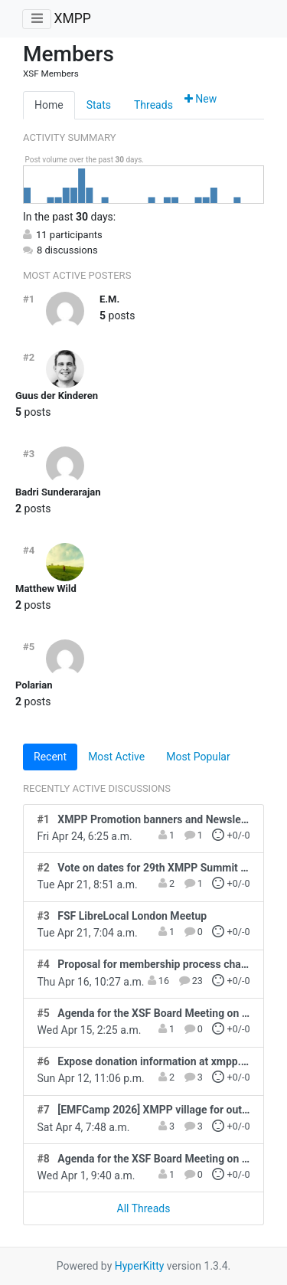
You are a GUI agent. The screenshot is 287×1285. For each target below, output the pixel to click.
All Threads (144, 1208)
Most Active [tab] (116, 756)
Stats (98, 105)
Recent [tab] (50, 756)
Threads (153, 105)
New (200, 99)
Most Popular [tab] (198, 756)
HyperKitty (140, 1266)
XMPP (72, 18)
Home (49, 105)
